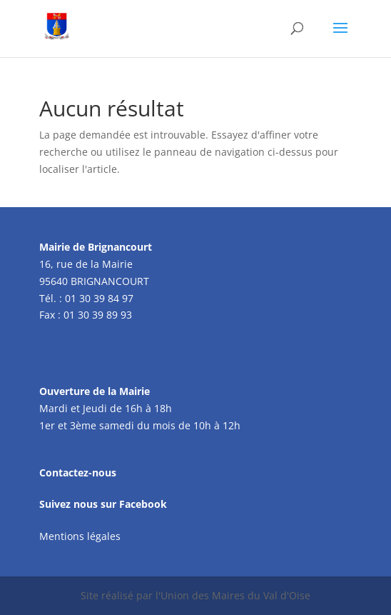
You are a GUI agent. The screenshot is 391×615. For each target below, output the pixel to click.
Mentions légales (80, 536)
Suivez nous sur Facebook (103, 504)
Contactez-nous (77, 472)
